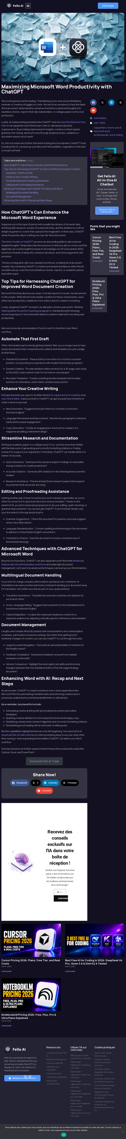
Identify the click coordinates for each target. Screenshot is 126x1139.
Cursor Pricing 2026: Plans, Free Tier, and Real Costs (98, 247)
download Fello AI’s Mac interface (18, 734)
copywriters (100, 127)
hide (30, 160)
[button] (28, 5)
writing (119, 134)
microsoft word (102, 131)
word (112, 134)
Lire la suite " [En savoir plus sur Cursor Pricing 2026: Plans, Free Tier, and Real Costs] (97, 261)
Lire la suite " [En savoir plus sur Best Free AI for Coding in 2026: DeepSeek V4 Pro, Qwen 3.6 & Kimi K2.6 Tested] (114, 271)
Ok (63, 1135)
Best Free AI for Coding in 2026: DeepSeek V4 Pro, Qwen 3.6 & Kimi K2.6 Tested (115, 252)
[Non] (122, 1131)
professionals (101, 134)
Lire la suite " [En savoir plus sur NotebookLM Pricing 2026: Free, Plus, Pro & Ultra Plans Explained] (97, 308)
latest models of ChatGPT (19, 241)
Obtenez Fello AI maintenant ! (107, 210)
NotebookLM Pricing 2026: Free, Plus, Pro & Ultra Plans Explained (100, 292)
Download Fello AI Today (44, 761)
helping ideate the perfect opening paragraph (25, 310)
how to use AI (114, 127)
